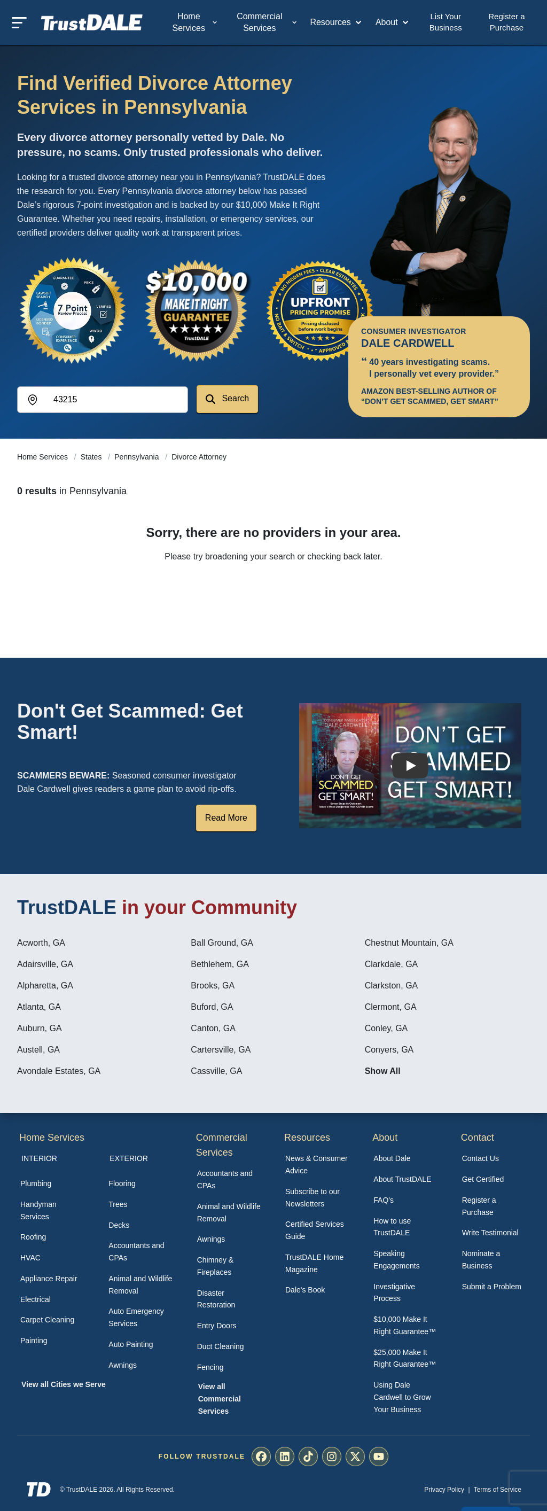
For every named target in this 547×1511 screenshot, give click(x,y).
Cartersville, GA (221, 1049)
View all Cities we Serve (63, 1384)
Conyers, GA (389, 1049)
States (92, 457)
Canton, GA (213, 1028)
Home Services (196, 22)
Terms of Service (497, 1489)
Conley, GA (386, 1028)
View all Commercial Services (219, 1398)
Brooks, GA (213, 985)
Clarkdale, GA (391, 964)
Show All (383, 1071)
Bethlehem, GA (220, 964)
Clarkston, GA (391, 985)
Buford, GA (212, 1006)
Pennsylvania (137, 457)
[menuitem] (52, 1183)
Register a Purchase (506, 22)
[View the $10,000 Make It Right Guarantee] (196, 310)
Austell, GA (38, 1049)
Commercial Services (267, 22)
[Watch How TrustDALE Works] (410, 765)
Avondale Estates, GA (58, 1071)
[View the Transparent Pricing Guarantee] (320, 310)
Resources (336, 22)
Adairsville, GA (45, 964)
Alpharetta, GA (45, 985)
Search (227, 399)
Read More (226, 817)
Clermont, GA (391, 1006)
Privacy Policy (444, 1489)
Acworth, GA (41, 942)
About (393, 22)
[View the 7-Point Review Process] (72, 310)
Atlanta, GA (39, 1006)
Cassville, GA (216, 1071)
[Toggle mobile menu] (19, 23)
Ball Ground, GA (222, 942)
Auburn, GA (39, 1028)
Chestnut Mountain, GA (409, 942)
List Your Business (445, 22)
